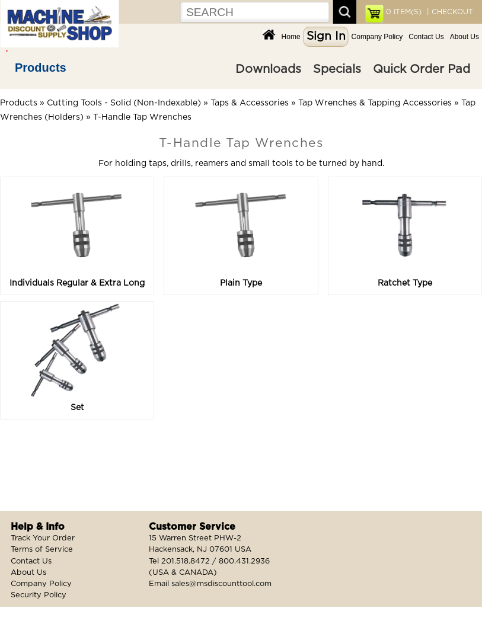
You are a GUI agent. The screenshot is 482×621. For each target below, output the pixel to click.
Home (291, 37)
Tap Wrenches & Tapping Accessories (375, 103)
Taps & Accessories (249, 103)
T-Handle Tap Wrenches (142, 117)
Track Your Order (43, 538)
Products (40, 67)
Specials (337, 69)
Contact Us (425, 37)
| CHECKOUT (448, 11)
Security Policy (38, 595)
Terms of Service (42, 549)
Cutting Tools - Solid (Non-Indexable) (124, 103)
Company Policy (377, 37)
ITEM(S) (404, 11)
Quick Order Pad (421, 69)
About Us (464, 37)
